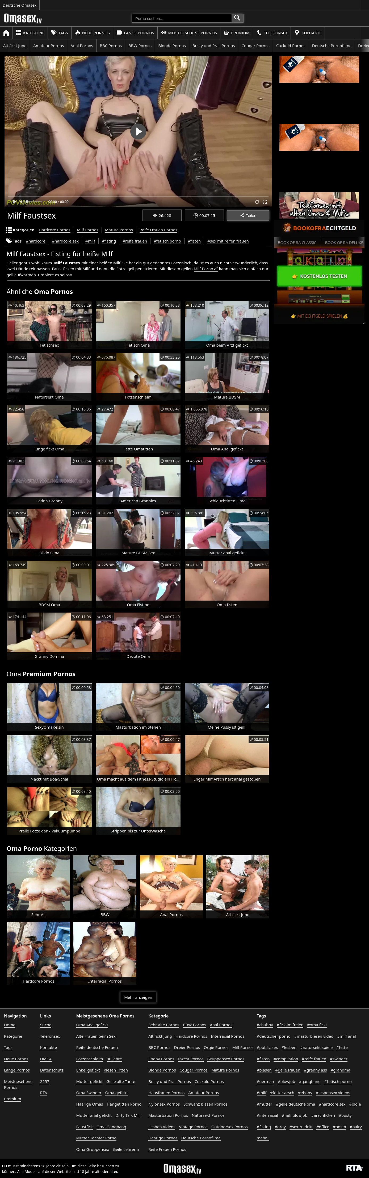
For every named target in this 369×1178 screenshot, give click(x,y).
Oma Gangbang (111, 1126)
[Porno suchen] (182, 18)
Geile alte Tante (120, 1081)
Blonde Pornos (172, 45)
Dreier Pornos (187, 1047)
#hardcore (35, 241)
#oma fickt (317, 1024)
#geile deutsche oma (295, 1104)
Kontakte (307, 32)
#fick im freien (290, 1024)
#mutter (264, 1104)
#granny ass (315, 1070)
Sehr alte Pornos (163, 1024)
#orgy (280, 1126)
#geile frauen (287, 1070)
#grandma (340, 1070)
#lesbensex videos (333, 1092)
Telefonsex (271, 32)
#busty (345, 1115)
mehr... (263, 1137)
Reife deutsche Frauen (97, 1047)
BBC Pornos (111, 45)
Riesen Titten (116, 1070)
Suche (45, 1024)
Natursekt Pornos (208, 1115)
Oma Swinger (89, 1092)
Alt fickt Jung (15, 45)
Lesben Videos (161, 1126)
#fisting (109, 241)
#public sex (267, 1047)
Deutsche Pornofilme (331, 45)
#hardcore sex (65, 241)
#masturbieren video (314, 1036)
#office (322, 1126)
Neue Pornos (92, 32)
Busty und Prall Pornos (213, 45)
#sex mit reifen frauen (228, 241)
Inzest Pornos (190, 1058)
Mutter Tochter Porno (96, 1137)
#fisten (194, 241)
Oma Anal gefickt (92, 1024)
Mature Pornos (119, 229)
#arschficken (323, 1115)
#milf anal (346, 1036)
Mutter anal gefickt (94, 1115)
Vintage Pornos (193, 1126)
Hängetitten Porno (124, 1104)
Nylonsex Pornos (164, 1104)
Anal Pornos (81, 45)
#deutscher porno (274, 1036)
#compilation (286, 1058)
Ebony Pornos (161, 1058)
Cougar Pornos (255, 45)
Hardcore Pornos (54, 229)
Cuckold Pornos (290, 45)
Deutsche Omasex (20, 5)
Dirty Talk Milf (128, 1115)
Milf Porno (203, 268)
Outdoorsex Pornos (229, 1126)
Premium (237, 32)
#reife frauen (135, 241)
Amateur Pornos (48, 45)
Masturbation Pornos (168, 1115)
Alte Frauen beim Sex (96, 1036)
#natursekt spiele (316, 1047)
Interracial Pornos (227, 1036)
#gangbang (310, 1081)
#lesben (289, 1047)
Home (9, 1024)
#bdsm (339, 1126)
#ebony (305, 1092)
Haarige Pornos (162, 1137)
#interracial (267, 1115)
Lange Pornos (135, 32)
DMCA (46, 1058)
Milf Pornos (87, 229)
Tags (59, 32)
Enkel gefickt (88, 1070)
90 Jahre (114, 1058)
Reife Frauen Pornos (158, 229)
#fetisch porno (167, 241)
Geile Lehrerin (126, 1149)
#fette (342, 1047)
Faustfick (84, 1126)
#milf (90, 241)
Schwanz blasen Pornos (205, 1104)
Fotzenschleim (89, 1058)
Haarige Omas (89, 1104)
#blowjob (286, 1081)
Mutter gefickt (89, 1081)
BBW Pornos (140, 45)
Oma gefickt (116, 1092)
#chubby (265, 1024)
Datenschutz (52, 1070)
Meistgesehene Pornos (189, 32)
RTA (43, 1092)
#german (265, 1081)
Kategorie (30, 32)
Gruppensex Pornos (226, 1058)
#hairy (356, 1126)
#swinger (338, 1058)
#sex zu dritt (301, 1126)
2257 (44, 1081)
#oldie (355, 1104)
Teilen (248, 215)
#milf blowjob (294, 1115)
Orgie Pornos (216, 1047)
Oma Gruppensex (92, 1149)
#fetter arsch (282, 1092)
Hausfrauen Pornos (166, 1092)
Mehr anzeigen (138, 997)
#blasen (264, 1070)
